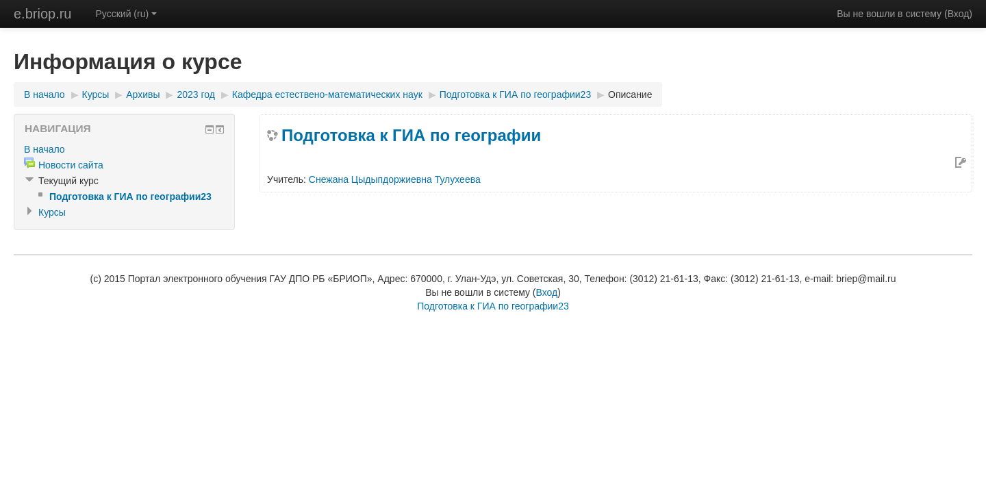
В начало (44, 94)
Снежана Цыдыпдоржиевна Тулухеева (395, 179)
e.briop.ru (43, 13)
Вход (959, 13)
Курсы (96, 94)
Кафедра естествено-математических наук (327, 94)
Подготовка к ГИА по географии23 (516, 94)
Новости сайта (70, 165)
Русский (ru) (126, 13)
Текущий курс (68, 180)
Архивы (143, 94)
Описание (630, 94)
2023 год (195, 94)
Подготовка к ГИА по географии (411, 135)
